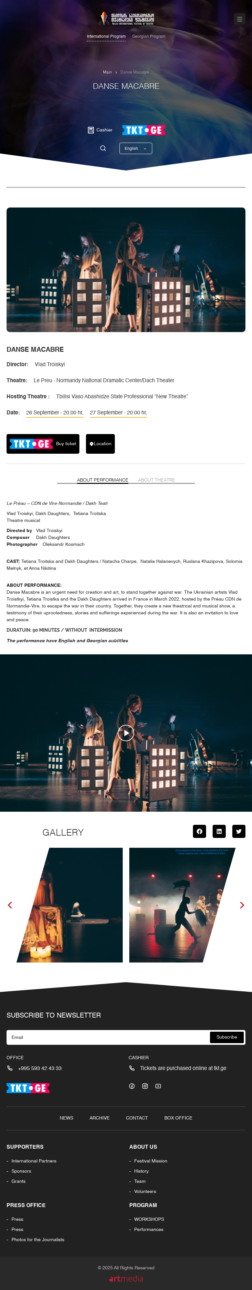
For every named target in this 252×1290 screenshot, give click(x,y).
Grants (18, 1181)
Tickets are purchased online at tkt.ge (183, 1068)
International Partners (33, 1161)
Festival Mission (150, 1161)
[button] (9, 905)
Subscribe (227, 1037)
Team (140, 1181)
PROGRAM (143, 1205)
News (66, 1118)
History (141, 1171)
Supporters (25, 1147)
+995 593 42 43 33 (40, 1068)
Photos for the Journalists (37, 1240)
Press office (26, 1205)
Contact (137, 1118)
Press (17, 1219)
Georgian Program (148, 37)
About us (143, 1147)
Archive (100, 1118)
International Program (106, 37)
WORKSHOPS (149, 1219)
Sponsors (21, 1171)
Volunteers (145, 1191)
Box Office (178, 1118)
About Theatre (156, 480)
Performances (148, 1229)
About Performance (102, 480)
